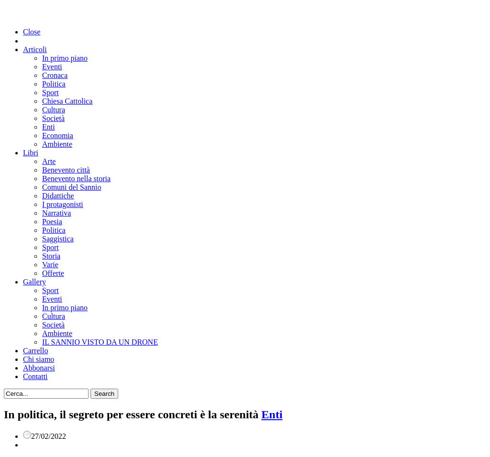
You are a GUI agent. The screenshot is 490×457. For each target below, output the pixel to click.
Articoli (35, 49)
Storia (51, 256)
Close (31, 32)
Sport (50, 92)
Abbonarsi (39, 368)
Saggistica (58, 239)
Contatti (35, 376)
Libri (30, 153)
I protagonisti (62, 204)
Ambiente (57, 144)
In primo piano (65, 58)
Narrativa (56, 213)
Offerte (53, 273)
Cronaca (54, 75)
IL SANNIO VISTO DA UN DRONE (100, 342)
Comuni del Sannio (71, 187)
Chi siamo (38, 359)
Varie (50, 265)
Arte (49, 161)
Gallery (34, 282)
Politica (54, 84)
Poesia (52, 222)
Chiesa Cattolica (67, 101)
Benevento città (66, 170)
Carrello (35, 351)
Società (53, 118)
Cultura (53, 110)
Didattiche (58, 196)
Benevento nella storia (76, 178)
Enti (48, 127)
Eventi (52, 67)
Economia (57, 135)
